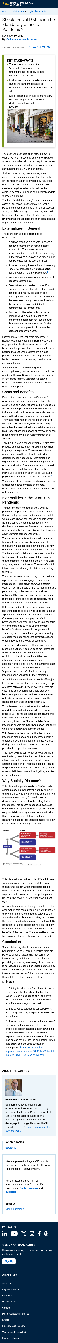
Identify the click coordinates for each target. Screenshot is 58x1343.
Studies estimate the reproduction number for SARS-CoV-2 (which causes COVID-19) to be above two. (30, 1051)
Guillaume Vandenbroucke (21, 39)
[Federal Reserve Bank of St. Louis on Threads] (46, 1235)
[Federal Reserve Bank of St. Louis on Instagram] (32, 1235)
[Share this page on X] (30, 47)
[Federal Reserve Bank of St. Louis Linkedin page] (4, 1235)
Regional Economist (36, 11)
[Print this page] (43, 47)
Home (5, 11)
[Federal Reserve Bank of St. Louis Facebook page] (39, 1235)
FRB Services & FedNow (13, 1326)
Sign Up (9, 1261)
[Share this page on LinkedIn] (34, 47)
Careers (6, 1307)
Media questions (15, 1208)
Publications (18, 11)
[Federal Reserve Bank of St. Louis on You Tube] (14, 1235)
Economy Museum (11, 1338)
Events (5, 1320)
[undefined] (47, 272)
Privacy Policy (9, 1301)
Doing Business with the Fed (15, 1314)
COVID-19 (10, 1147)
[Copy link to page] (48, 47)
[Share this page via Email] (39, 47)
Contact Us (7, 1295)
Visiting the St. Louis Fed (14, 1332)
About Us (6, 1283)
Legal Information (10, 1289)
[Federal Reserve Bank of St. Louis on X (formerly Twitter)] (23, 1235)
